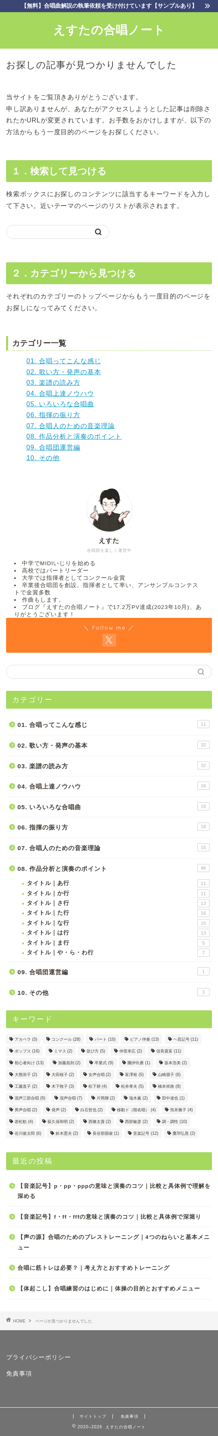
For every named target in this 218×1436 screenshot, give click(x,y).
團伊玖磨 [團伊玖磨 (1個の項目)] (138, 1063)
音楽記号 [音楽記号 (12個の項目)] (145, 1133)
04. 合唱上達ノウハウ (60, 393)
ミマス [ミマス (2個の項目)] (63, 1051)
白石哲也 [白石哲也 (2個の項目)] (91, 1110)
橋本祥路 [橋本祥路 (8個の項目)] (169, 1086)
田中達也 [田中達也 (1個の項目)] (173, 1098)
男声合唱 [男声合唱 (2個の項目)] (26, 1110)
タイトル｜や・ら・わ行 (118, 953)
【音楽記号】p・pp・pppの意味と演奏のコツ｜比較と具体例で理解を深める (114, 1191)
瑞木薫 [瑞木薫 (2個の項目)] (138, 1098)
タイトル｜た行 (118, 913)
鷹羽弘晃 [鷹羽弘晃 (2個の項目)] (184, 1133)
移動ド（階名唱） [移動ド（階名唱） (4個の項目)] (136, 1110)
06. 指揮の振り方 (53, 415)
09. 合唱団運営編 (53, 447)
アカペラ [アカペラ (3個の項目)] (26, 1039)
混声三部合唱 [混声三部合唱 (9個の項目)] (30, 1098)
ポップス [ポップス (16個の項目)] (27, 1051)
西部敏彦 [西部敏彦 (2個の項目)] (136, 1121)
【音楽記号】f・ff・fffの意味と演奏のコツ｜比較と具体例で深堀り (109, 1217)
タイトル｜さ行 (118, 903)
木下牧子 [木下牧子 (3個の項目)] (63, 1086)
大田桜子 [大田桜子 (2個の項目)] (63, 1074)
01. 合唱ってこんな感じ (63, 361)
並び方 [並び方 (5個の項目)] (95, 1051)
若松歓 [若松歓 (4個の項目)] (24, 1121)
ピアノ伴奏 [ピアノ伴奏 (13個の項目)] (144, 1039)
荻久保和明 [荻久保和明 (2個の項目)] (60, 1121)
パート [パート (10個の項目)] (105, 1039)
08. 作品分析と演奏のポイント (74, 436)
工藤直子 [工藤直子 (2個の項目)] (26, 1086)
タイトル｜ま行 (118, 943)
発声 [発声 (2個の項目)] (59, 1110)
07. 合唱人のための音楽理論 (70, 425)
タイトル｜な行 (118, 923)
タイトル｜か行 (118, 893)
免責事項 (19, 1373)
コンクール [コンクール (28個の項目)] (66, 1039)
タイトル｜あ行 (118, 883)
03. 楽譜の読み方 (53, 382)
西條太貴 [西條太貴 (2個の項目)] (99, 1121)
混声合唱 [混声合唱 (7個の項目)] (71, 1098)
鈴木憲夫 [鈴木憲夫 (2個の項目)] (67, 1133)
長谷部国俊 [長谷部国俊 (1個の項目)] (106, 1133)
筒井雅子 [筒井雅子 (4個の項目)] (181, 1110)
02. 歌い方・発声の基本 (63, 372)
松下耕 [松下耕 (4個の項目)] (97, 1086)
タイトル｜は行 (118, 933)
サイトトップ (93, 1416)
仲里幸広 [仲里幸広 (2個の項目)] (130, 1051)
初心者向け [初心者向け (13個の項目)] (29, 1063)
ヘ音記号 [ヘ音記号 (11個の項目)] (185, 1039)
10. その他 (43, 457)
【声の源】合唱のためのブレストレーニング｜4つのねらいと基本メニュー (113, 1242)
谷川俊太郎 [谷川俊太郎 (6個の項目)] (28, 1133)
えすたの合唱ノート (109, 29)
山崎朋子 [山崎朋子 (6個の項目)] (169, 1074)
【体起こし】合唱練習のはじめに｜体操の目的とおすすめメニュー (108, 1289)
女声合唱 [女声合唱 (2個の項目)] (99, 1074)
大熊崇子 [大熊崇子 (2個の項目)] (26, 1074)
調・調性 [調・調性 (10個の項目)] (174, 1121)
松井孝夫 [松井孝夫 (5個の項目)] (132, 1086)
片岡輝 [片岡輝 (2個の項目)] (106, 1098)
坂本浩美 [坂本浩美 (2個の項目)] (175, 1063)
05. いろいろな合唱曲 (60, 404)
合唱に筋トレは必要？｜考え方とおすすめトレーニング (93, 1268)
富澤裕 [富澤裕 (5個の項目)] (134, 1074)
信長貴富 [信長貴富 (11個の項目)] (168, 1051)
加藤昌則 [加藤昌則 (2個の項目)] (69, 1063)
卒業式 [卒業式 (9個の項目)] (104, 1063)
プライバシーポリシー (38, 1357)
